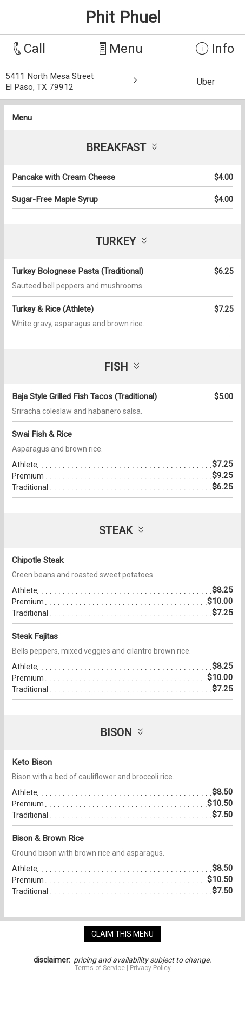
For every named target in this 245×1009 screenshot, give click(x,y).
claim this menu (122, 934)
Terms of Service (100, 968)
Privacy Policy (150, 968)
